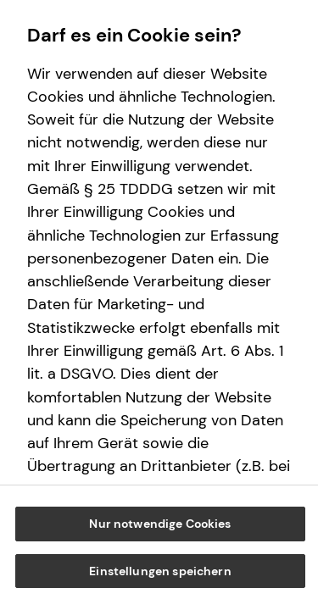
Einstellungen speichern (160, 571)
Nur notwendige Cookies (160, 523)
